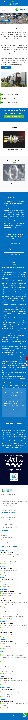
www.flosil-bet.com (14, 471)
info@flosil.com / (8, 536)
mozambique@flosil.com (7, 696)
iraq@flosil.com (5, 637)
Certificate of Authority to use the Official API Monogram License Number (14, 236)
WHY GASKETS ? (5, 20)
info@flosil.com (15, 3)
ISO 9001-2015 (14, 249)
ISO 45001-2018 (14, 254)
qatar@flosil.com (6, 685)
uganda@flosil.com (6, 673)
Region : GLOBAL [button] (13, 4)
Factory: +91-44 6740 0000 (9, 510)
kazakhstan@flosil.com (7, 618)
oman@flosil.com (6, 708)
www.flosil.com (5, 543)
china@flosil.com (6, 607)
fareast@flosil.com (6, 563)
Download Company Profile (14, 116)
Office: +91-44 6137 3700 (10, 527)
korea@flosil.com (6, 627)
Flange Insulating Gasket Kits (14, 149)
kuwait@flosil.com (6, 575)
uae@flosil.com (5, 662)
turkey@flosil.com (6, 586)
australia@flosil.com (6, 595)
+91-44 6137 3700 (7, 1)
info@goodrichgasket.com (19, 1)
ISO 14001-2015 (14, 244)
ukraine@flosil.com (6, 648)
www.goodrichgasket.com (8, 540)
